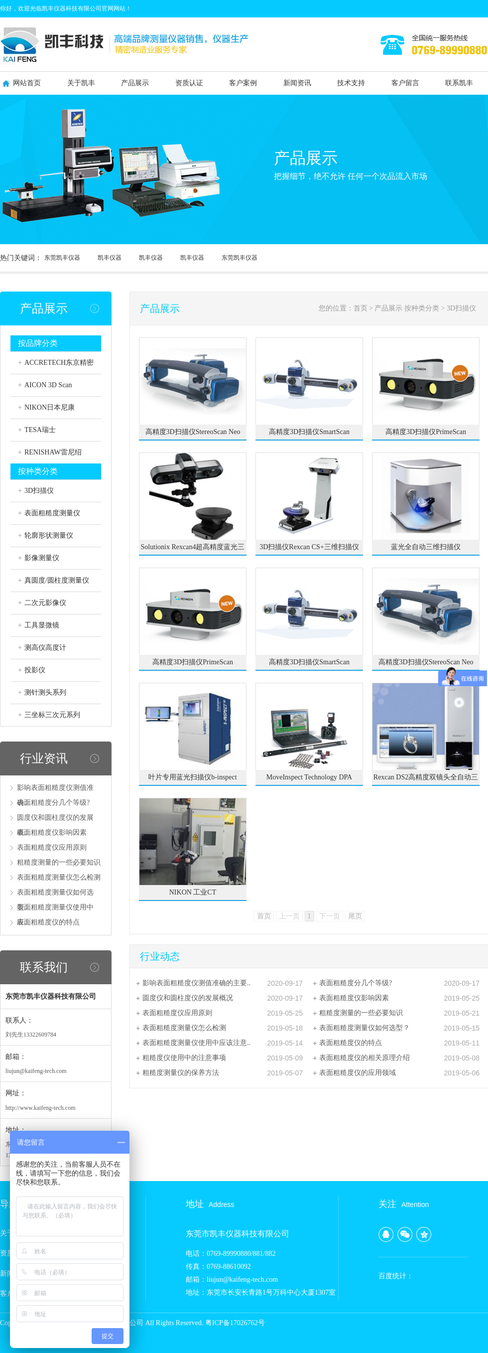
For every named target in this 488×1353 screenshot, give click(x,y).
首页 (360, 308)
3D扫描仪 (39, 490)
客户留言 (405, 83)
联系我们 (44, 967)
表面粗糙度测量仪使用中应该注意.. (196, 1043)
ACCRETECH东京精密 (59, 362)
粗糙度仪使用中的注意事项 (184, 1057)
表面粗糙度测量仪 (52, 513)
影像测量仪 (41, 558)
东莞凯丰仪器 (62, 257)
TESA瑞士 (40, 430)
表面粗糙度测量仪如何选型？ (364, 1028)
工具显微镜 (41, 625)
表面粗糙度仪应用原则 (52, 847)
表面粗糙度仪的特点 (48, 922)
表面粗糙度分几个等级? (53, 802)
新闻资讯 (297, 83)
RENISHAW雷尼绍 (53, 452)
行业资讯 (44, 758)
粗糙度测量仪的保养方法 (180, 1072)
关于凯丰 (81, 83)
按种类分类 (421, 308)
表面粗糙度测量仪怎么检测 (59, 877)
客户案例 (243, 83)
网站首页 (27, 83)
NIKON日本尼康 (49, 407)
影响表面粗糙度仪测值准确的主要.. (196, 983)
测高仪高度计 (45, 647)
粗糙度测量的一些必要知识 (59, 862)
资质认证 (189, 83)
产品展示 (135, 83)
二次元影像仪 (45, 602)
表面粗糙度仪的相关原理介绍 (364, 1057)
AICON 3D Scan (48, 385)
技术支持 (351, 83)
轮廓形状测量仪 (48, 535)
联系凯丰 (459, 83)
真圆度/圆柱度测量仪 (56, 580)
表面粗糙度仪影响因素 (52, 832)
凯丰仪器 (110, 257)
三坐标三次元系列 (52, 715)
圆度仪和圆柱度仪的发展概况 (187, 998)
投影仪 (34, 670)
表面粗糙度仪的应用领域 (357, 1072)
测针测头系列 (45, 692)
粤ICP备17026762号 (235, 1323)
